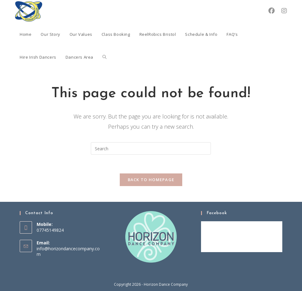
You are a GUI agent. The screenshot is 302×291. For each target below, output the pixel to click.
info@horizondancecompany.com (68, 251)
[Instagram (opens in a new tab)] (284, 11)
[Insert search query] (151, 148)
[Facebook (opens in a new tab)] (271, 11)
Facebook (217, 213)
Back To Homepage (151, 179)
